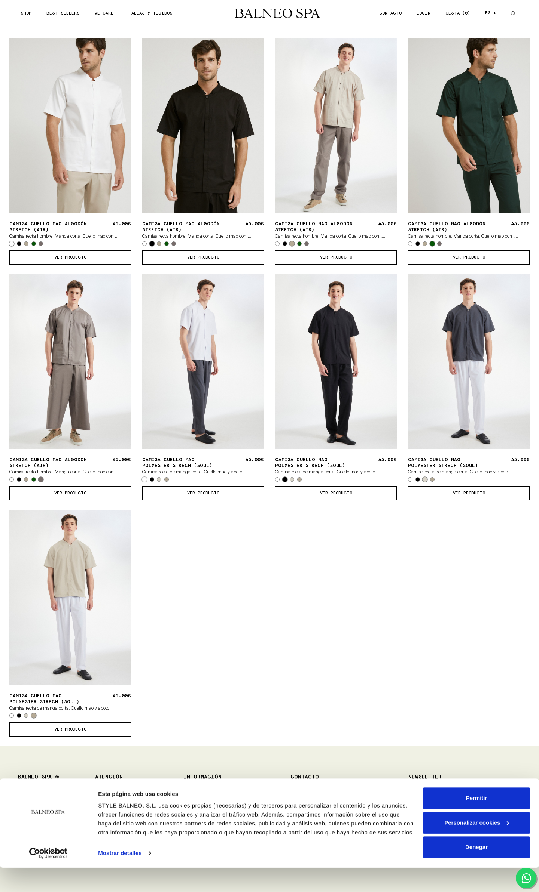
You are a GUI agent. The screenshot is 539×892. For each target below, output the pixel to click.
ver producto (70, 257)
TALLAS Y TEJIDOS (150, 13)
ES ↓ (490, 12)
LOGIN (423, 13)
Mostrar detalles (120, 877)
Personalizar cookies (476, 846)
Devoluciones (108, 800)
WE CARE (104, 13)
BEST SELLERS (63, 13)
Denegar (476, 871)
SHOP (26, 13)
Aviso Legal (194, 800)
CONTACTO (390, 13)
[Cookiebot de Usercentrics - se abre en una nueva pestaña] (48, 877)
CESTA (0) (457, 13)
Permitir (476, 822)
